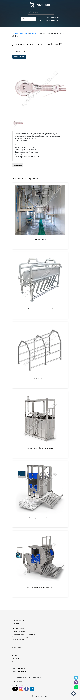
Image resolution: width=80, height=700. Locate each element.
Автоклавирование (18, 620)
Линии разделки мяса (19, 631)
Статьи (14, 655)
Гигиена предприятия (19, 639)
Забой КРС (34, 33)
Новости (15, 653)
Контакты (15, 658)
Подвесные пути (17, 626)
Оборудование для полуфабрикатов (23, 634)
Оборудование (17, 647)
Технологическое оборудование (22, 637)
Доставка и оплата (18, 661)
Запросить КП (19, 56)
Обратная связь (28, 19)
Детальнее (18, 165)
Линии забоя (24, 33)
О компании (16, 650)
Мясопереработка (18, 628)
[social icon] (76, 678)
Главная (15, 33)
